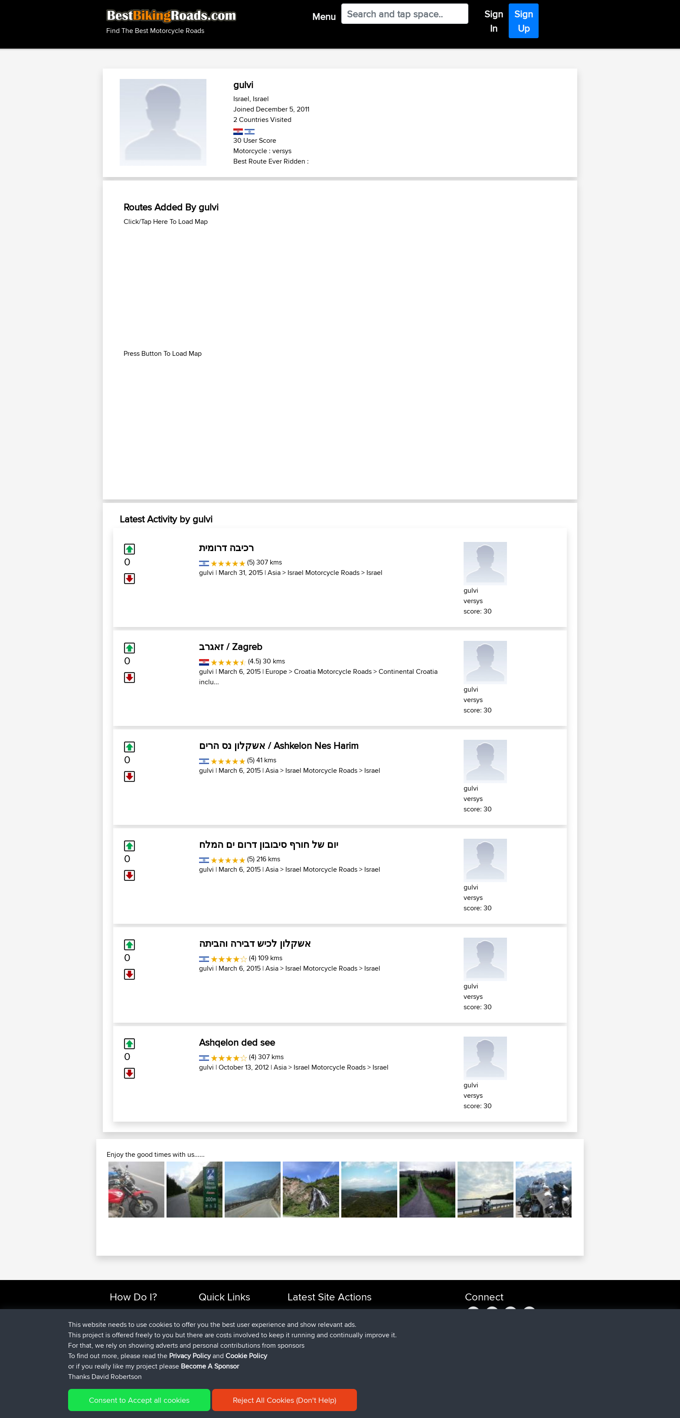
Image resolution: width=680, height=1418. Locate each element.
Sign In (493, 21)
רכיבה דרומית (226, 548)
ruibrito (298, 1321)
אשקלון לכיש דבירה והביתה (255, 943)
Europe (276, 671)
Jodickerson (306, 1332)
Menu (324, 16)
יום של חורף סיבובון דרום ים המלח (268, 844)
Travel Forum (217, 1321)
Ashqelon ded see (237, 1042)
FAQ (115, 1363)
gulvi (206, 573)
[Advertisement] (340, 287)
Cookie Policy (269, 1405)
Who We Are (216, 1342)
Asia (274, 573)
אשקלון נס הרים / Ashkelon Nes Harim (279, 745)
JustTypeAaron (309, 1363)
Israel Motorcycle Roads (324, 573)
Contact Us (214, 1353)
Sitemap (190, 1405)
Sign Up (523, 21)
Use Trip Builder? (134, 1321)
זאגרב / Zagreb (230, 646)
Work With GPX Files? (140, 1332)
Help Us (210, 1363)
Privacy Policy (226, 1405)
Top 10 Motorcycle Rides (233, 1311)
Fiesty (296, 1353)
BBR (336, 1311)
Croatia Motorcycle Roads (333, 671)
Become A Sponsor (137, 1353)
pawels (298, 1311)
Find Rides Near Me (137, 1311)
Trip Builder (215, 1332)
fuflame (299, 1342)
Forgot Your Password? (143, 1342)
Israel (374, 573)
